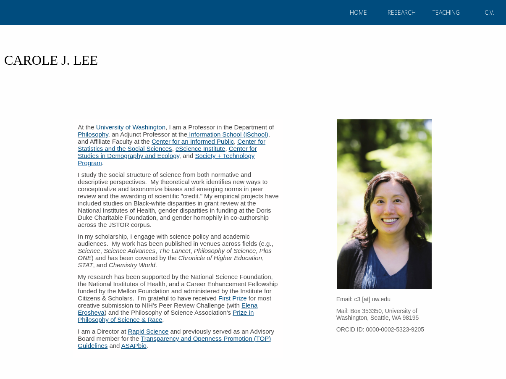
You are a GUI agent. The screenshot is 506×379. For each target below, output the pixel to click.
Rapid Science (148, 331)
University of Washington (130, 127)
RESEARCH (402, 12)
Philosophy (93, 134)
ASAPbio (134, 345)
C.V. (489, 12)
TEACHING (446, 12)
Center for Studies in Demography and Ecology (167, 152)
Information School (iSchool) (227, 134)
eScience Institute (200, 148)
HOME (358, 12)
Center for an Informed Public (193, 141)
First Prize (232, 298)
